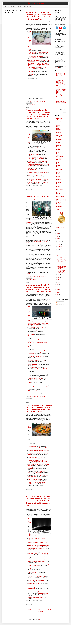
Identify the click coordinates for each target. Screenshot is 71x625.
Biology (57, 128)
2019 (58, 238)
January (59, 282)
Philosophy (58, 180)
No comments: (43, 101)
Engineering (58, 149)
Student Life (58, 205)
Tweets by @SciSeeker (59, 227)
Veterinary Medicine (60, 207)
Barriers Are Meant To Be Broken (35, 457)
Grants (57, 160)
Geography (58, 158)
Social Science (59, 202)
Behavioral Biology (59, 126)
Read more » (28, 273)
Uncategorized (59, 206)
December (60, 241)
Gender (57, 155)
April (59, 277)
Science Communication (61, 197)
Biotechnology (59, 129)
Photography (58, 182)
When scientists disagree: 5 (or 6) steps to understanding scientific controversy (61, 82)
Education (58, 146)
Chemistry (58, 133)
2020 (58, 236)
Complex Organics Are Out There (35, 548)
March (59, 279)
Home (5, 6)
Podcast (58, 186)
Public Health (58, 193)
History (57, 163)
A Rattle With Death (32, 556)
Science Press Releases (61, 199)
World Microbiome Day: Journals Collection (37, 561)
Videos (57, 209)
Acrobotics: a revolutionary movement (36, 76)
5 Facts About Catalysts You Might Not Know (37, 580)
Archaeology (58, 121)
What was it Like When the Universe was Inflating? (38, 447)
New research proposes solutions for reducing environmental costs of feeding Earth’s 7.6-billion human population (38, 352)
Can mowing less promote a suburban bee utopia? (38, 172)
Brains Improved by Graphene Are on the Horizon (38, 551)
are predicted (46, 238)
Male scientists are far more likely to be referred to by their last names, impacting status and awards (38, 590)
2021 (58, 235)
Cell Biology (58, 132)
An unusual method (32, 367)
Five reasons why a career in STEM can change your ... (61, 260)
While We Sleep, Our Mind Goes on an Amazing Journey (29, 137)
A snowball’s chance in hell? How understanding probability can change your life (61, 86)
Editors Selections (32, 104)
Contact (36, 6)
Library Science (59, 168)
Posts (57, 302)
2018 (58, 240)
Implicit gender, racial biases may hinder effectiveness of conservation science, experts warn (37, 461)
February (59, 280)
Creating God (39, 147)
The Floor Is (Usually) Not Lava (34, 330)
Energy (57, 148)
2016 (58, 286)
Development (58, 142)
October (59, 244)
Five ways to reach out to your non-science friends (61, 102)
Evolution (58, 153)
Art (57, 122)
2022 (58, 233)
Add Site (19, 6)
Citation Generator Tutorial (28, 6)
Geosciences (58, 159)
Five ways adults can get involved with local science (61, 105)
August (59, 248)
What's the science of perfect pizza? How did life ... (61, 267)
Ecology (57, 143)
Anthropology (58, 119)
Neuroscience (59, 175)
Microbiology (58, 173)
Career (57, 131)
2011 (58, 294)
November (60, 243)
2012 (58, 292)
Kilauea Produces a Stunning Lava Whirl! (36, 327)
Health (57, 162)
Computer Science (59, 139)
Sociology (58, 203)
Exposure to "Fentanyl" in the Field (35, 378)
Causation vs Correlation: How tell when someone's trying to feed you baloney (61, 91)
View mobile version (39, 611)
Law (57, 166)
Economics (58, 145)
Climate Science (59, 135)
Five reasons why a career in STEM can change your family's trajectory (38, 197)
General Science (59, 156)
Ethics (57, 152)
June (59, 274)
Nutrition (58, 176)
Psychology (58, 192)
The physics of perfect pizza (29, 426)
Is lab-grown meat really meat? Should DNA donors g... (61, 264)
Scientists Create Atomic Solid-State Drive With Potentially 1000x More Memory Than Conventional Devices (38, 64)
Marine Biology (59, 169)
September (60, 246)
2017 (58, 284)
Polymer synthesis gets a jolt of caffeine (36, 372)
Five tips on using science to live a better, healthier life (60, 77)
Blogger (40, 619)
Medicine (58, 172)
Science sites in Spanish (61, 200)
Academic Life (59, 118)
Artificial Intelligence (60, 123)
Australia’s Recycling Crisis (33, 339)
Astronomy (58, 125)
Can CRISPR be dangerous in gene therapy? (37, 169)
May (58, 275)
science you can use (32, 279)
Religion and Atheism (60, 196)
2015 (58, 287)
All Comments (59, 304)
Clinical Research (59, 138)
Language (58, 165)
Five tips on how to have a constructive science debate (61, 99)
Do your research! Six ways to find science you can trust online (61, 74)
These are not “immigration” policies (35, 597)
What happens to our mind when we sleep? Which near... (61, 256)
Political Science (59, 189)
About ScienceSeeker (12, 6)
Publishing (58, 195)
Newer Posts (28, 609)
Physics (57, 183)
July (58, 249)
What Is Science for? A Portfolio (34, 479)
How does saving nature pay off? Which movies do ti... (61, 253)
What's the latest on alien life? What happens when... (61, 271)
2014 (58, 289)
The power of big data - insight (34, 583)
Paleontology (58, 179)
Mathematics (58, 170)
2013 (58, 291)
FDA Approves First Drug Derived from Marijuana (38, 450)
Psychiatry (58, 190)
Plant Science (59, 185)
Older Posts (49, 609)
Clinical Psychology (60, 136)
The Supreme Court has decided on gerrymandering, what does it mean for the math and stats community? (38, 587)
